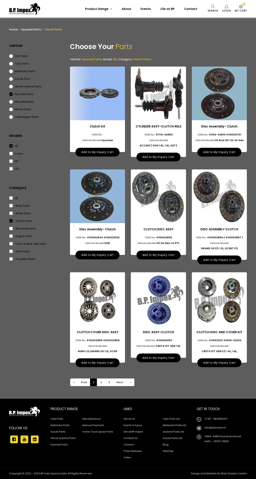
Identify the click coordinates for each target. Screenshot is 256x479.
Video (127, 457)
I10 (14, 161)
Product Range (98, 9)
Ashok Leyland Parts (63, 438)
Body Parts (20, 206)
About (126, 9)
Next (119, 382)
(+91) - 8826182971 (216, 419)
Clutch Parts (21, 221)
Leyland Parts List (173, 432)
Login (226, 8)
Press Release (133, 451)
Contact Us (130, 438)
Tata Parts (56, 419)
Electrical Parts (22, 229)
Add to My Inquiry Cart (97, 152)
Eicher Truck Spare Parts (97, 432)
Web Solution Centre (234, 473)
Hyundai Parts (31, 29)
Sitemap (168, 451)
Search (213, 8)
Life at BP (167, 9)
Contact (190, 9)
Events (146, 9)
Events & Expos (133, 425)
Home (13, 29)
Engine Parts (21, 236)
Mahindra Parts (60, 425)
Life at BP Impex (133, 432)
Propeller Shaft (22, 259)
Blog (165, 444)
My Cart (241, 8)
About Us (129, 419)
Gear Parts (20, 251)
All (14, 146)
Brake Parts (20, 213)
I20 (14, 169)
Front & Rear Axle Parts (28, 244)
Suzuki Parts (58, 432)
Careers (129, 444)
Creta (16, 154)
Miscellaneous (91, 419)
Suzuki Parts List (172, 438)
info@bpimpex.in (215, 427)
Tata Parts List (171, 419)
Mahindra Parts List (174, 425)
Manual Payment (93, 425)
